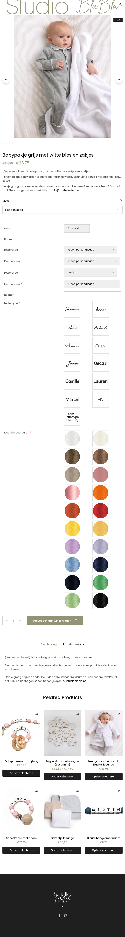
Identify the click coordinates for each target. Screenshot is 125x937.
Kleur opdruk (12, 261)
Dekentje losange (62, 838)
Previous (6, 79)
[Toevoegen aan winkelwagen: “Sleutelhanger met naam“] (104, 850)
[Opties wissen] (121, 200)
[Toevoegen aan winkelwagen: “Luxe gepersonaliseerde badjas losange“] (104, 776)
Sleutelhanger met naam (103, 838)
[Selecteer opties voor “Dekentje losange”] (63, 850)
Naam (8, 239)
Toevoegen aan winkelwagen (55, 621)
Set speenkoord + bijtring (21, 761)
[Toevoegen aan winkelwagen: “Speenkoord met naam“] (21, 850)
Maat (5, 201)
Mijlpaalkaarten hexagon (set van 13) (62, 763)
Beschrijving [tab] (49, 644)
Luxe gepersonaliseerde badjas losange (103, 763)
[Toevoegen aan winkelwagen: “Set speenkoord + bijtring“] (21, 773)
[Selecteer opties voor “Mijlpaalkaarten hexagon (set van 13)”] (63, 776)
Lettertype (11, 250)
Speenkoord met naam (21, 838)
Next (119, 79)
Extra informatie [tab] (73, 644)
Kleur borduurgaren (17, 433)
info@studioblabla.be (65, 190)
